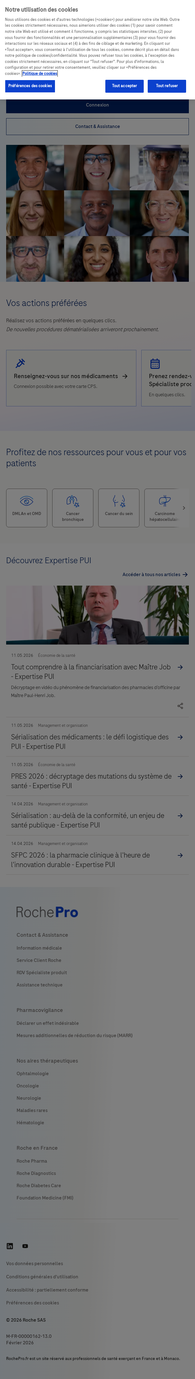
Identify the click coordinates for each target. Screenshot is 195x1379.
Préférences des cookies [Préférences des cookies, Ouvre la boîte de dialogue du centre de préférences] (30, 86)
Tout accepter (124, 86)
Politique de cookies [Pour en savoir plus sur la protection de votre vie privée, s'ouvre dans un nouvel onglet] (39, 73)
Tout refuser (167, 86)
